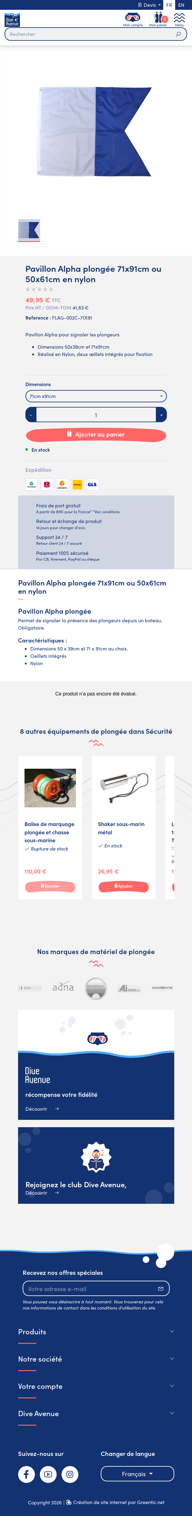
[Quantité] (96, 414)
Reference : (38, 317)
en (181, 5)
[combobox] (96, 396)
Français (134, 1473)
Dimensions (38, 384)
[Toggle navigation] (179, 19)
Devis (147, 5)
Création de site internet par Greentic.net (118, 1502)
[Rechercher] (96, 34)
